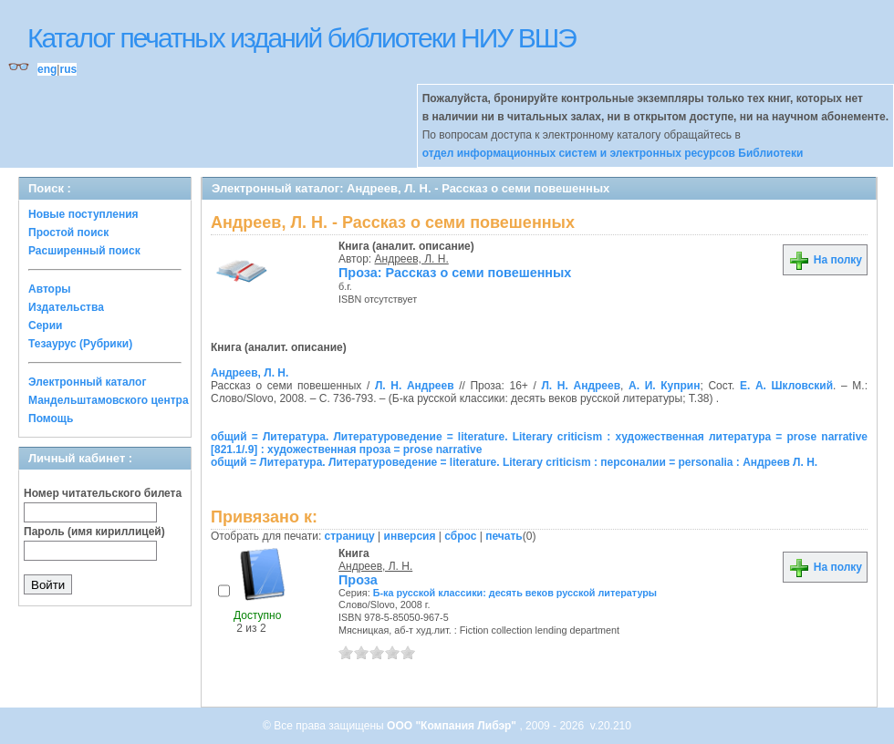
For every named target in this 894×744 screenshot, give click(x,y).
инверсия (410, 536)
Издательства (66, 307)
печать (504, 536)
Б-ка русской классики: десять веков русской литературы (515, 592)
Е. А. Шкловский (786, 385)
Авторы (49, 289)
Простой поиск (68, 232)
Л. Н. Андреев (414, 385)
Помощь (50, 418)
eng (47, 69)
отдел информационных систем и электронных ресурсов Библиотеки (613, 153)
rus (68, 69)
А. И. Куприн (664, 385)
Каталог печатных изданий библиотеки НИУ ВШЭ (301, 38)
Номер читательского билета (103, 493)
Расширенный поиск (84, 250)
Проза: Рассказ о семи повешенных (454, 272)
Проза (358, 580)
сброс (460, 536)
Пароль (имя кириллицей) (94, 531)
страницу (350, 536)
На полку (825, 259)
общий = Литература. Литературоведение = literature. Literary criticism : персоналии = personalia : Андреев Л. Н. (514, 462)
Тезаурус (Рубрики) (80, 343)
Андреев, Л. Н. (412, 259)
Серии (45, 325)
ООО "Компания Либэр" (453, 725)
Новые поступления (83, 214)
